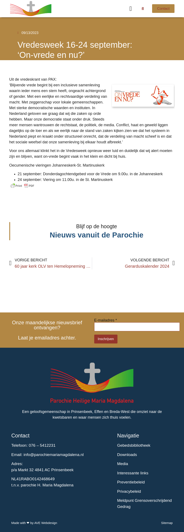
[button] (131, 8)
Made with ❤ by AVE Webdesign (34, 523)
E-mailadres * (105, 320)
